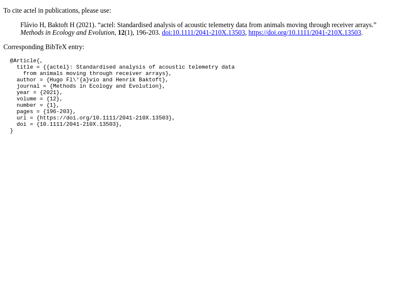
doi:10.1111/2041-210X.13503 (203, 32)
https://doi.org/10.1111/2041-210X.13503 (305, 32)
